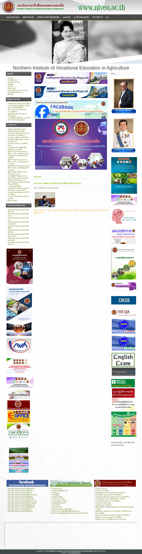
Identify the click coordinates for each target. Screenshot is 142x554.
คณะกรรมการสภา (13, 17)
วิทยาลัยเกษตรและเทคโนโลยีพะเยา (20, 511)
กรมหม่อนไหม (57, 507)
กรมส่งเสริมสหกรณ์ (58, 503)
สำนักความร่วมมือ (101, 491)
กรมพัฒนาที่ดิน (57, 497)
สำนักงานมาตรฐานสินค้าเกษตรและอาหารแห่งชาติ (69, 513)
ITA (107, 17)
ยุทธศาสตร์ (12, 88)
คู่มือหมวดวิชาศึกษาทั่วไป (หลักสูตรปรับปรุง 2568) (17, 130)
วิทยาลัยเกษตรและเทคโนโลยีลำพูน (20, 491)
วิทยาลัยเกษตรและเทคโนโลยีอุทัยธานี (21, 505)
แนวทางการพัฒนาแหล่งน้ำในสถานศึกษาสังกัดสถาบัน (57, 183)
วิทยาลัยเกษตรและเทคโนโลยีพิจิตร (20, 497)
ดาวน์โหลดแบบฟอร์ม (81, 17)
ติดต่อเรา (11, 94)
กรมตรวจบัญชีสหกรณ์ (59, 491)
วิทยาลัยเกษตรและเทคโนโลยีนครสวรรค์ (22, 501)
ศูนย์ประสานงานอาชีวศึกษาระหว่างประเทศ (110, 519)
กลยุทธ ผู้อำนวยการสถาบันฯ (18, 90)
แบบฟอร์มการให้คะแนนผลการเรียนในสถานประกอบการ (19, 189)
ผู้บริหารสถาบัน (28, 17)
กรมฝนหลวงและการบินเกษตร (62, 509)
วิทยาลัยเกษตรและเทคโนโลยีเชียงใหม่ (21, 507)
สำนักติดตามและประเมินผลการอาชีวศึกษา (110, 493)
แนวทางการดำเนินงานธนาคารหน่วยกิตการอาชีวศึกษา (19, 134)
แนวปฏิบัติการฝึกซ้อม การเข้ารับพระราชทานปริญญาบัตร (19, 119)
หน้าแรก (11, 78)
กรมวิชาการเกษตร (58, 499)
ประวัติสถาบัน (12, 80)
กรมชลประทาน (57, 489)
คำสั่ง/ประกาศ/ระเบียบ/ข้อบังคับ (48, 17)
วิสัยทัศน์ (11, 84)
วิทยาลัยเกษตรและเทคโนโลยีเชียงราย (21, 489)
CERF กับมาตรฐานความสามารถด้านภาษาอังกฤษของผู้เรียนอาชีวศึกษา (18, 182)
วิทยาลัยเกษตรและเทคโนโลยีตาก (20, 493)
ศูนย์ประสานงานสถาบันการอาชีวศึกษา (109, 517)
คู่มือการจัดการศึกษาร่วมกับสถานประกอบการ (17, 173)
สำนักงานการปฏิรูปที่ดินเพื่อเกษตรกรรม (65, 511)
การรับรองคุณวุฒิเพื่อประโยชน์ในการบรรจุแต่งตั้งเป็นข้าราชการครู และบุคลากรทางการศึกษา (19, 109)
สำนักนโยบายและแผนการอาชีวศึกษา (108, 495)
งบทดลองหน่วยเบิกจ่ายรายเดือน (19, 104)
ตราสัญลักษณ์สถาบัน (15, 92)
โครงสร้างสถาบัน (14, 82)
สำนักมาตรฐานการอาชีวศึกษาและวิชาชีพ (110, 499)
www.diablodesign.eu (74, 552)
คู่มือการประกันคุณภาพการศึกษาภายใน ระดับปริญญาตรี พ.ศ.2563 (18, 162)
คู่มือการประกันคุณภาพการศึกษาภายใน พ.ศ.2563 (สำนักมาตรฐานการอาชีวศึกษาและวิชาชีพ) (18, 155)
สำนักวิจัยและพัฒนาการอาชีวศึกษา (107, 501)
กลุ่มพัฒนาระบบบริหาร (103, 505)
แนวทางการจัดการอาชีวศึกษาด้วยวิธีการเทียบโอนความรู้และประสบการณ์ (19, 139)
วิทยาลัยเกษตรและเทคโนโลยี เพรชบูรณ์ (22, 503)
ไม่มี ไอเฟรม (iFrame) (71, 535)
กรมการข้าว (56, 505)
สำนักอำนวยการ (101, 489)
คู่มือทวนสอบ (12, 200)
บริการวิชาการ (98, 17)
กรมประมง (55, 493)
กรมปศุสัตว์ (55, 495)
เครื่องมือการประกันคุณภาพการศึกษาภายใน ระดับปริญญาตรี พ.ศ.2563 (19, 168)
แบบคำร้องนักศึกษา (15, 186)
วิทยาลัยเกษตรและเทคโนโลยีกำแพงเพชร (23, 495)
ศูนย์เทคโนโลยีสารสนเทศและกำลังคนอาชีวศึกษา (112, 515)
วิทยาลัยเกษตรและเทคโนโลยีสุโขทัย (21, 499)
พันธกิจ (10, 86)
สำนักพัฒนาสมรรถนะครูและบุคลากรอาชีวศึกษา (112, 497)
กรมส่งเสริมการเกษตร (59, 501)
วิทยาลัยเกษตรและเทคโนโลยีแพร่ (20, 509)
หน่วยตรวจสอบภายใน (103, 503)
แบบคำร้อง (66, 17)
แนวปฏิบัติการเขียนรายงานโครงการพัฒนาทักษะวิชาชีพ (18, 177)
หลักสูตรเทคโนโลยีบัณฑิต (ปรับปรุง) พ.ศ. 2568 (17, 148)
